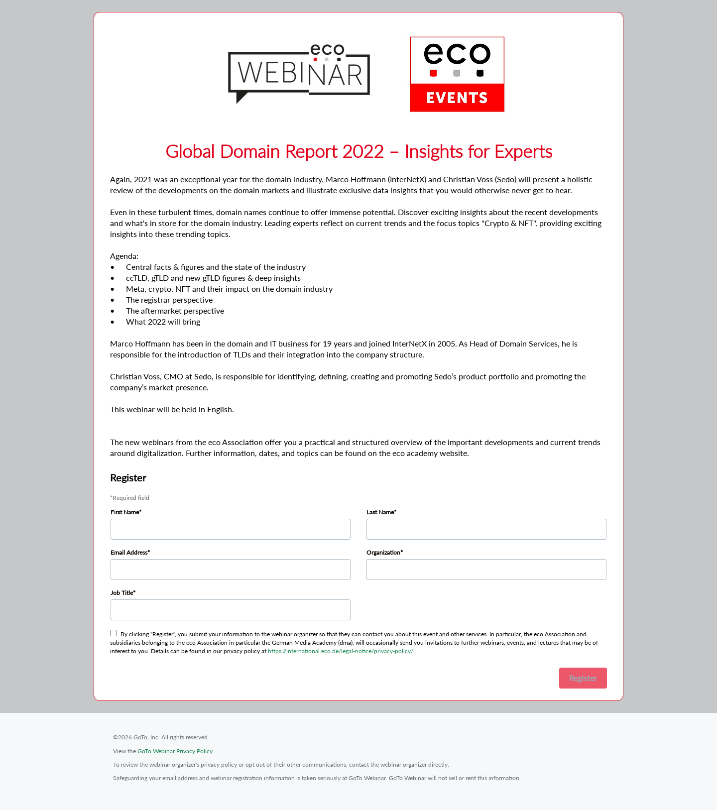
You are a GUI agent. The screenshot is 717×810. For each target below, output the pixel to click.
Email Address (129, 552)
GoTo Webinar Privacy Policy (175, 751)
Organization (383, 552)
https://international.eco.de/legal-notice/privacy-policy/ (340, 651)
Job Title (122, 592)
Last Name (380, 512)
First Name (125, 512)
